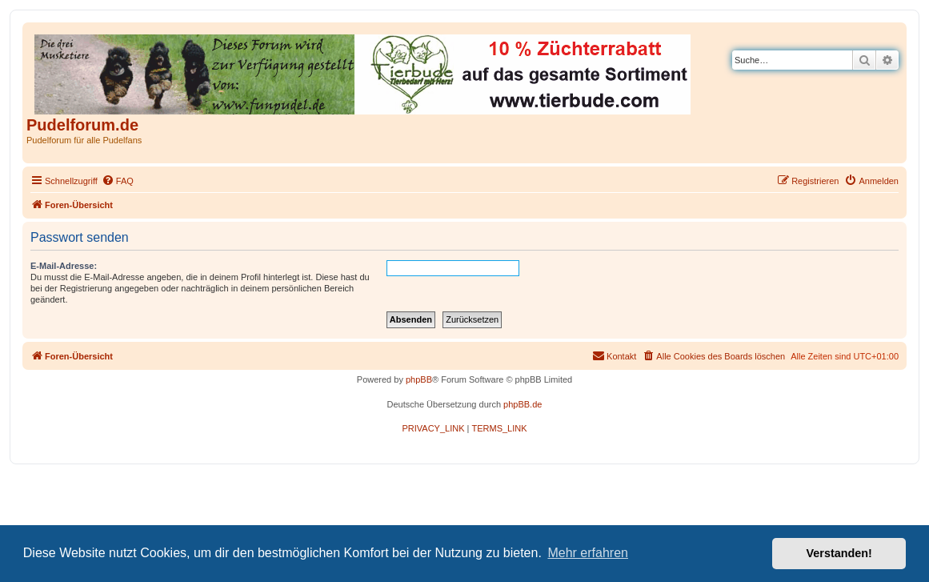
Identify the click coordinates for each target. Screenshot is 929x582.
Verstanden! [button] (839, 553)
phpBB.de (522, 404)
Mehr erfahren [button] (587, 553)
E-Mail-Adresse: (63, 266)
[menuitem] (118, 181)
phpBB (419, 379)
